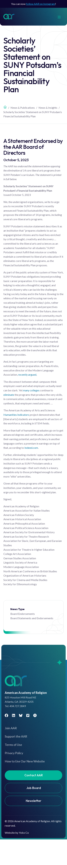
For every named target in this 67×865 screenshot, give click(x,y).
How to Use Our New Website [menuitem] (25, 761)
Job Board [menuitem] (33, 788)
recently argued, (27, 374)
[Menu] (61, 16)
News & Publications (23, 107)
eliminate (8, 394)
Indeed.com (31, 447)
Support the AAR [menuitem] (16, 736)
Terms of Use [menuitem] (13, 745)
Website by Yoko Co (17, 832)
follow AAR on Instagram (40, 3)
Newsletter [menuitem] (33, 801)
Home (5, 107)
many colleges (31, 390)
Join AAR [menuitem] (11, 728)
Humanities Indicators (16, 414)
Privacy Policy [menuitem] (14, 753)
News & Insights (48, 107)
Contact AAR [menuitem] (33, 775)
